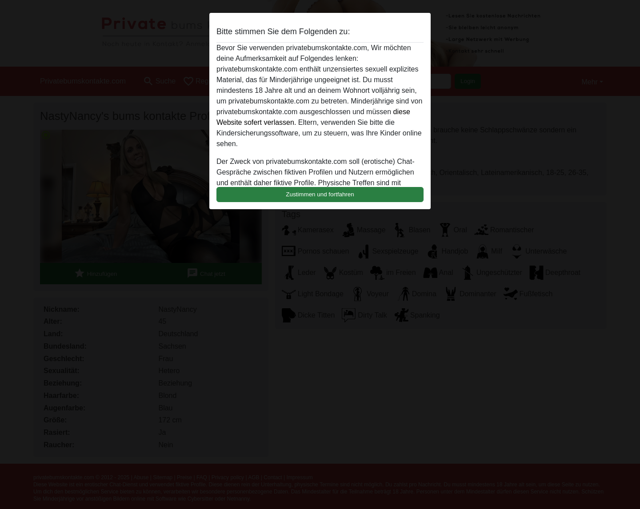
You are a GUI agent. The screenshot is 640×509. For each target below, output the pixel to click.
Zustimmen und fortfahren (320, 194)
